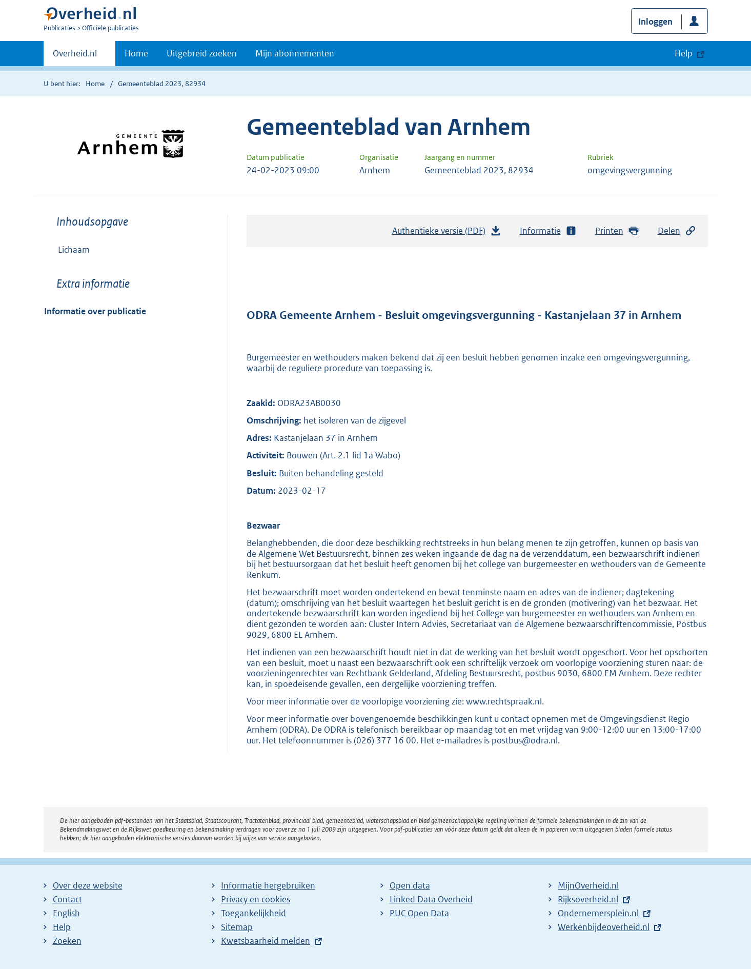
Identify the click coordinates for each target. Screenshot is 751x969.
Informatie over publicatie (95, 311)
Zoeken (67, 940)
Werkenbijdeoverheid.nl (603, 927)
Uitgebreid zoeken (202, 53)
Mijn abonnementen (294, 53)
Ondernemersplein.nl (598, 913)
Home (136, 53)
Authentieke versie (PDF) (447, 233)
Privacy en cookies (255, 899)
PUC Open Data (419, 913)
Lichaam (74, 249)
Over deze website (88, 885)
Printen (617, 231)
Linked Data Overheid (431, 899)
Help (62, 927)
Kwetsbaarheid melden (265, 940)
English (66, 913)
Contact (67, 899)
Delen (677, 231)
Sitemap (237, 927)
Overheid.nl (75, 56)
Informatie (548, 231)
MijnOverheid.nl (588, 885)
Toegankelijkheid (253, 913)
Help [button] (684, 53)
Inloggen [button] (655, 21)
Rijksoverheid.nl (588, 899)
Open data (410, 885)
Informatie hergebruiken (268, 885)
